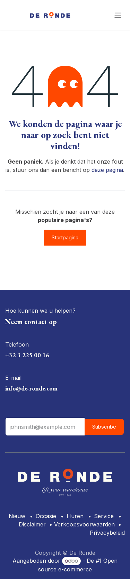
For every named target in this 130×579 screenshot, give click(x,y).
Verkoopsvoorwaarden (84, 524)
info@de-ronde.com (31, 388)
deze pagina (107, 169)
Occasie (46, 516)
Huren (75, 516)
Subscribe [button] (104, 426)
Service (104, 516)
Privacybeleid (107, 532)
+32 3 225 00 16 (27, 355)
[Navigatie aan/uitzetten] (118, 15)
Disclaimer (32, 524)
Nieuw (17, 516)
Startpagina (65, 237)
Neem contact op (31, 321)
